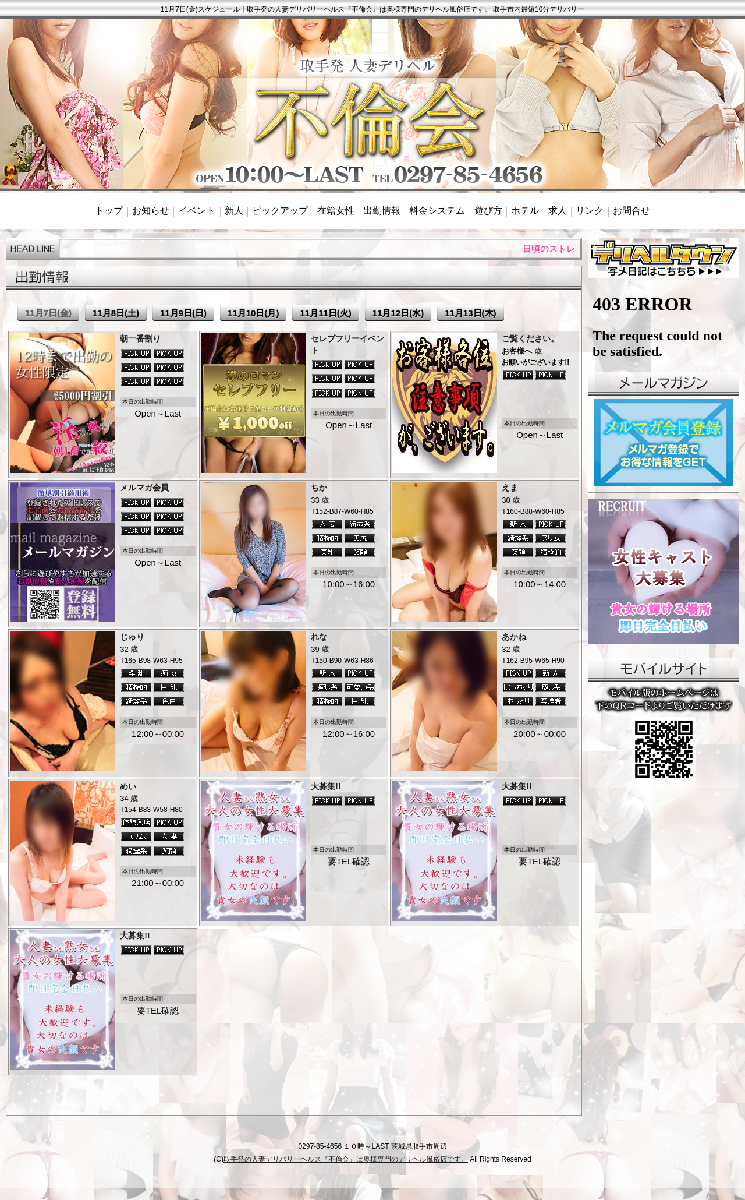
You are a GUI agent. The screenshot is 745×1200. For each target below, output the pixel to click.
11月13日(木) (470, 313)
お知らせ (150, 211)
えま (510, 487)
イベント (196, 211)
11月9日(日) (183, 313)
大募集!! (325, 786)
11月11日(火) (325, 313)
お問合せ (631, 211)
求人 (557, 211)
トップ (109, 211)
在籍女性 (335, 211)
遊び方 (488, 211)
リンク (590, 211)
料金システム (437, 211)
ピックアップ (280, 211)
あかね (514, 636)
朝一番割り (140, 338)
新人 (234, 211)
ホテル (525, 211)
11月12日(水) (398, 313)
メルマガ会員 (144, 487)
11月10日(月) (253, 313)
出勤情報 (381, 211)
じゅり (132, 636)
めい (128, 786)
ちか (319, 487)
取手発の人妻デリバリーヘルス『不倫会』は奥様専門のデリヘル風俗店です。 (346, 1159)
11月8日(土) (116, 313)
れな (319, 636)
